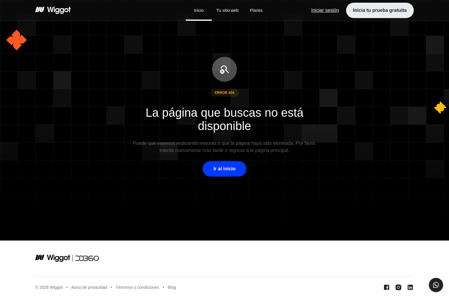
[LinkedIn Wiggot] (410, 287)
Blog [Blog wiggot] (172, 287)
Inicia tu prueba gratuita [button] (380, 10)
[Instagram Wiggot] (398, 287)
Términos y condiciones (137, 287)
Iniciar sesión (325, 10)
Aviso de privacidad (89, 287)
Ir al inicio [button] (225, 168)
